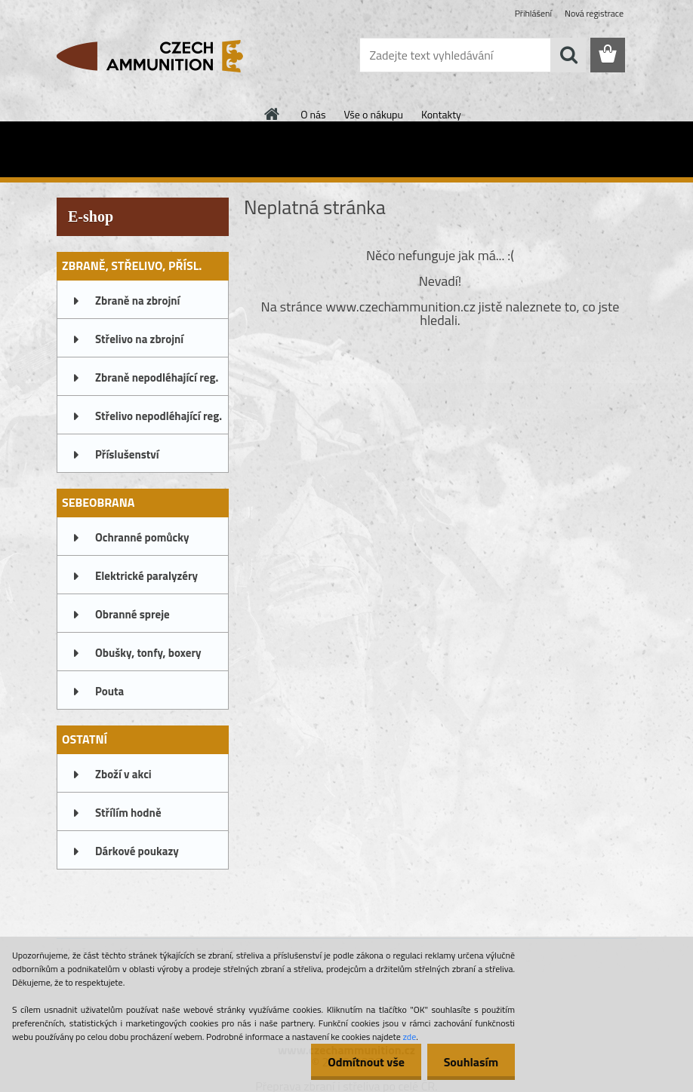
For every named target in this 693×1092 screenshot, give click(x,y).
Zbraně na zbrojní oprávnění (137, 305)
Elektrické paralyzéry (146, 575)
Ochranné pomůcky (142, 537)
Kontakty (441, 114)
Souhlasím (468, 1062)
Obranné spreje (132, 614)
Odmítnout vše (359, 1062)
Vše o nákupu (373, 114)
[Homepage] (272, 114)
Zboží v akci (123, 774)
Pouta (109, 691)
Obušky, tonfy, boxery (148, 652)
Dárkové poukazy (137, 851)
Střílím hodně (128, 812)
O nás (312, 114)
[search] (568, 55)
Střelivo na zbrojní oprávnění (139, 343)
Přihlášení (533, 13)
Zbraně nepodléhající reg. (156, 377)
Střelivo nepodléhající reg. (158, 416)
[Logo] (160, 56)
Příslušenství (127, 454)
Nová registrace (594, 13)
